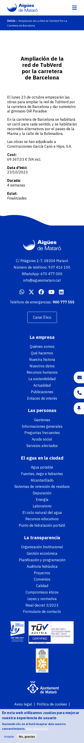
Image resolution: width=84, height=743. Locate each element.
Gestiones (42, 420)
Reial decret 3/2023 (42, 605)
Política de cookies (52, 704)
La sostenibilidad (42, 379)
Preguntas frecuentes (42, 432)
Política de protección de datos (41, 710)
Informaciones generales (42, 426)
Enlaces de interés (42, 398)
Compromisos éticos (42, 592)
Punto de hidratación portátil (42, 525)
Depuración (42, 493)
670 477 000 (51, 274)
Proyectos (42, 573)
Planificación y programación (42, 560)
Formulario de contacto (42, 611)
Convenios (42, 579)
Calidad (42, 585)
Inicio (11, 20)
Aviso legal (23, 704)
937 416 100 (59, 267)
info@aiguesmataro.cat (42, 280)
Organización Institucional (42, 547)
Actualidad (42, 385)
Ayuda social (42, 439)
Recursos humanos (42, 372)
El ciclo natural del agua (42, 512)
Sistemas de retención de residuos (42, 486)
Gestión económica (42, 553)
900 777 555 (64, 302)
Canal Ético (42, 317)
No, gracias (27, 739)
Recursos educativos (42, 519)
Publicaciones (42, 392)
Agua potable (42, 467)
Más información (37, 731)
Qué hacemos (42, 353)
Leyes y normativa (42, 598)
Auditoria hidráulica (42, 566)
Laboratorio (42, 506)
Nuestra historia (42, 359)
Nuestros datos (42, 366)
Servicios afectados (42, 445)
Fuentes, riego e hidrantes (42, 473)
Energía (42, 499)
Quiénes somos (42, 346)
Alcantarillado (42, 480)
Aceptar (9, 739)
